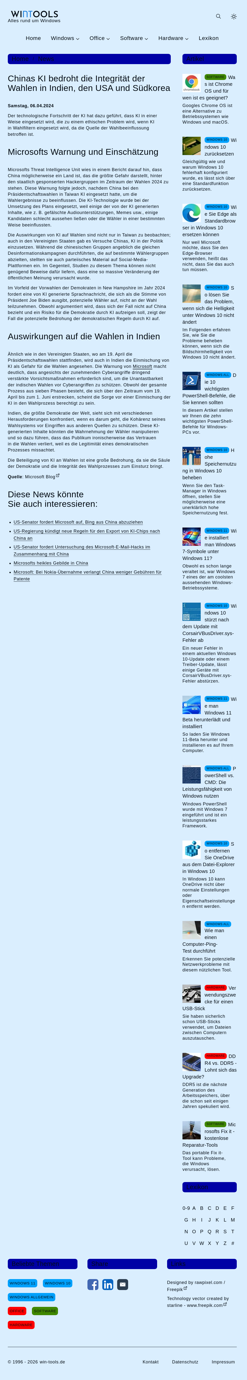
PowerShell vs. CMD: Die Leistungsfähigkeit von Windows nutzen (209, 782)
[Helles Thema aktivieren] (234, 17)
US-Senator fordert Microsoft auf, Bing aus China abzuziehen (78, 522)
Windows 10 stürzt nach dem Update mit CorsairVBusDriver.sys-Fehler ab (209, 623)
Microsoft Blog (40, 476)
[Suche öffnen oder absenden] (218, 16)
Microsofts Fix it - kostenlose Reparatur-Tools (209, 1135)
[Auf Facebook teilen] (92, 1285)
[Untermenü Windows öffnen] (77, 38)
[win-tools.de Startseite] (34, 16)
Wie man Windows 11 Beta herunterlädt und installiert (209, 712)
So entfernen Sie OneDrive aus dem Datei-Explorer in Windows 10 (208, 857)
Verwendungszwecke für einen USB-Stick (209, 998)
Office (97, 38)
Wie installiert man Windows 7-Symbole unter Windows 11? (209, 544)
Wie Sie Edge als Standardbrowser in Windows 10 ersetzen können (209, 221)
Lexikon (209, 38)
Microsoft (142, 366)
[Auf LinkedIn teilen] (107, 1285)
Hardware (170, 38)
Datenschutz (185, 1362)
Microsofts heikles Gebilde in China (51, 563)
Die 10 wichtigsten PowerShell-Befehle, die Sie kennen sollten (209, 388)
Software (131, 38)
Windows (62, 38)
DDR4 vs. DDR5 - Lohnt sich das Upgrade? (209, 1066)
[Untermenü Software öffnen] (145, 38)
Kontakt (150, 1362)
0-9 (186, 1208)
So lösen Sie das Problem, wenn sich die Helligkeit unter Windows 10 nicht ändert (208, 305)
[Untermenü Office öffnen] (107, 38)
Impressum (223, 1362)
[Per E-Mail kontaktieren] (122, 1285)
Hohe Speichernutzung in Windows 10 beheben (209, 464)
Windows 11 (22, 1283)
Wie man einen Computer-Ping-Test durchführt (203, 941)
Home (33, 38)
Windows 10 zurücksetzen (221, 147)
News (46, 59)
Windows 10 (57, 1283)
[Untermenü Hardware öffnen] (186, 38)
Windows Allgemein (31, 1297)
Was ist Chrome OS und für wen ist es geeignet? (208, 87)
